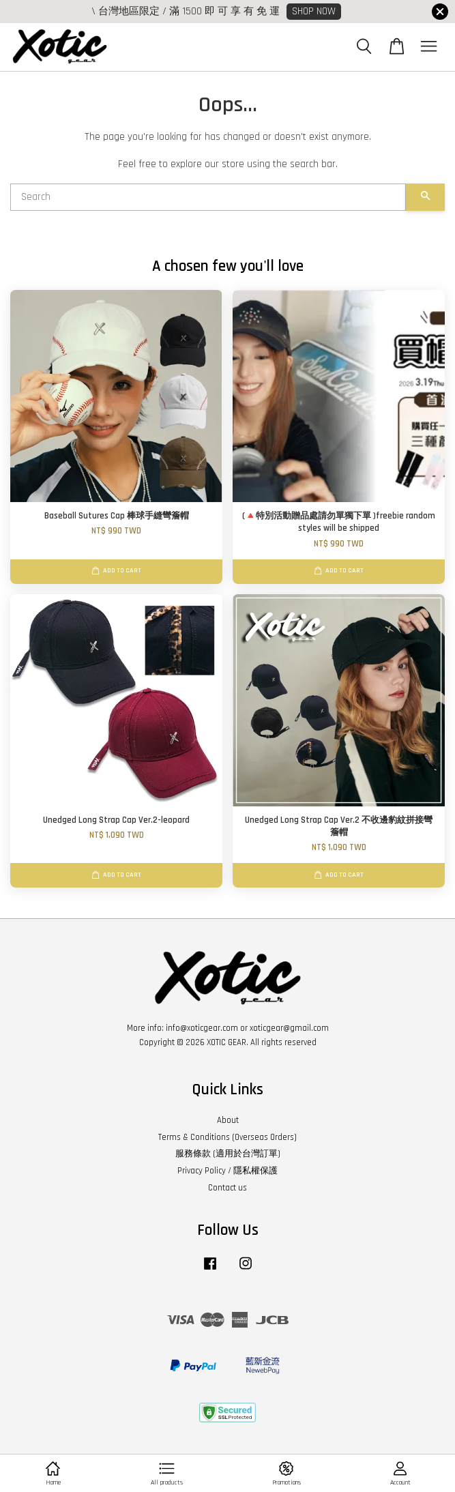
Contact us (227, 1187)
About (228, 1120)
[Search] (208, 197)
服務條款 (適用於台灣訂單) (227, 1153)
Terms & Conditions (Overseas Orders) (227, 1137)
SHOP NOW (314, 11)
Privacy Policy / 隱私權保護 (227, 1170)
